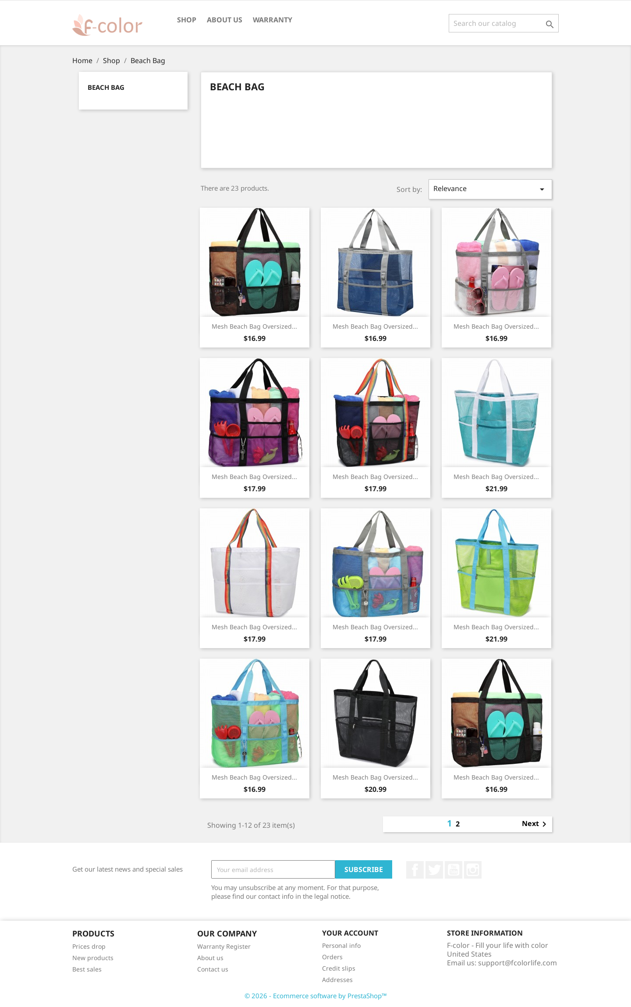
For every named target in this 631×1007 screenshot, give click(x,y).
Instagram (473, 870)
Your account (350, 933)
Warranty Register (224, 946)
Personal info (341, 945)
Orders (332, 957)
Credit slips (338, 968)
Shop (186, 20)
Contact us (212, 969)
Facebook (415, 870)
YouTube (453, 870)
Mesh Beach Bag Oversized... (254, 326)
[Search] (504, 23)
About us (224, 20)
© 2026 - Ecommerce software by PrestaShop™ (316, 995)
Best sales (87, 969)
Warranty (272, 20)
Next (535, 824)
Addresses (337, 979)
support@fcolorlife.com (517, 963)
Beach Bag (106, 87)
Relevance (490, 189)
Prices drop (89, 946)
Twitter (434, 870)
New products (92, 958)
